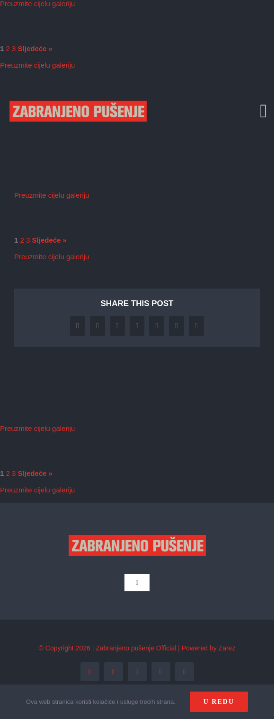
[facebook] (89, 671)
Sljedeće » (35, 48)
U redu (218, 701)
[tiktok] (184, 671)
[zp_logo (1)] (78, 86)
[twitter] (113, 671)
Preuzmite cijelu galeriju (37, 65)
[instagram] (137, 671)
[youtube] (160, 671)
